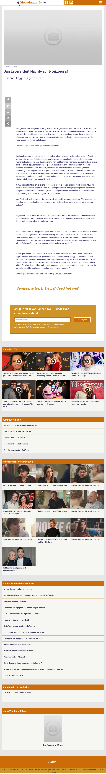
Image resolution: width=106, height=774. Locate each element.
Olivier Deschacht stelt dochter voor (18, 645)
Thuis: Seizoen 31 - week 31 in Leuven (17, 540)
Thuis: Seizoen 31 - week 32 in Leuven (52, 511)
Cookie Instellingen (88, 769)
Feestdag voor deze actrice (14, 675)
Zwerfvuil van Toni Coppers (14, 438)
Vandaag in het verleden (16, 687)
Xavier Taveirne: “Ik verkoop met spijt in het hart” (23, 663)
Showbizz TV (10, 349)
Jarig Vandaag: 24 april (15, 711)
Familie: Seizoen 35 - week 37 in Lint (17, 485)
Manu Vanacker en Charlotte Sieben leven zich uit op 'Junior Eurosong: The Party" (18, 404)
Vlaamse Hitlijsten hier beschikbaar (18, 431)
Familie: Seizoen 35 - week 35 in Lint (85, 511)
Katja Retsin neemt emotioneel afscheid (19, 626)
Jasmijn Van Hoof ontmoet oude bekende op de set (24, 632)
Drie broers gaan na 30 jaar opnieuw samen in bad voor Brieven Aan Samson (33, 669)
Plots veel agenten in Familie (15, 601)
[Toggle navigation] (100, 2)
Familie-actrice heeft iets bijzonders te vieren (22, 614)
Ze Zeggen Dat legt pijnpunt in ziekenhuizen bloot (23, 638)
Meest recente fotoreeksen (18, 461)
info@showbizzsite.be (70, 769)
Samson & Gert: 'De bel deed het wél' (47, 288)
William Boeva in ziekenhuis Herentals (19, 589)
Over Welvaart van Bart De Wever (16, 450)
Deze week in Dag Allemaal (14, 657)
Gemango (52, 772)
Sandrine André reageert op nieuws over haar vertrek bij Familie (29, 595)
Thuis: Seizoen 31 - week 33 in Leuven (52, 485)
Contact (52, 761)
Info (36, 769)
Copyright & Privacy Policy (49, 769)
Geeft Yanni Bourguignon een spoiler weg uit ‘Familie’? (25, 608)
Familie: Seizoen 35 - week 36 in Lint (85, 485)
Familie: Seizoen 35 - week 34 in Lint (85, 540)
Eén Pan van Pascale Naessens (16, 444)
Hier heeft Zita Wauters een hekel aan (18, 651)
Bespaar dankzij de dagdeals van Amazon (20, 425)
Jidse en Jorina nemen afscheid (16, 620)
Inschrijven (82, 320)
